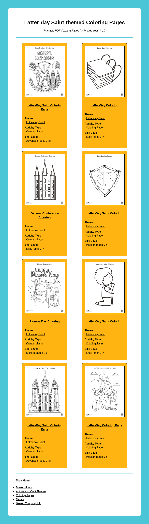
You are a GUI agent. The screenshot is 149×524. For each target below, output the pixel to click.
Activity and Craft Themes (31, 491)
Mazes (20, 499)
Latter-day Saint (35, 122)
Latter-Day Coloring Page (104, 425)
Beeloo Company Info (28, 503)
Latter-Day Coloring (104, 105)
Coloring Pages (25, 495)
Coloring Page (34, 131)
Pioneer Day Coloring (45, 321)
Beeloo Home (24, 487)
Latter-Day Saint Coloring (104, 213)
